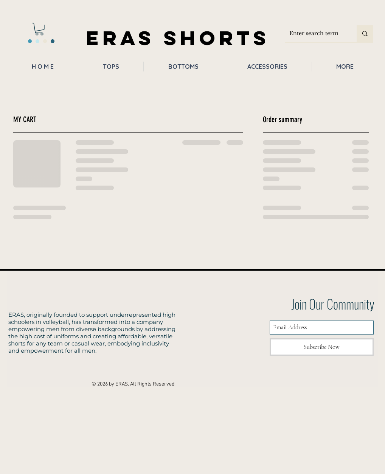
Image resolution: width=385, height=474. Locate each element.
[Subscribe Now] (322, 347)
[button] (39, 29)
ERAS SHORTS (178, 37)
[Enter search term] (315, 33)
